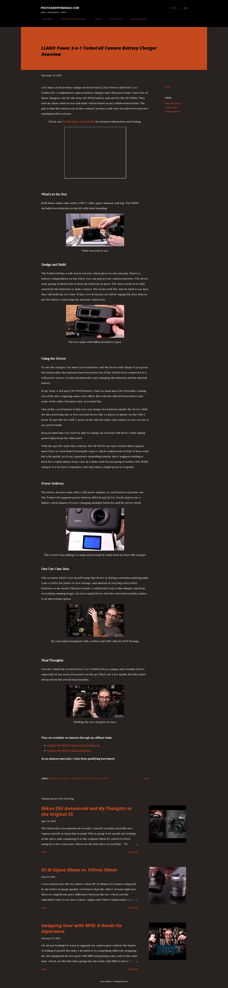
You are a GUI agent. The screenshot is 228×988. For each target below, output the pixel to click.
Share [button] (167, 87)
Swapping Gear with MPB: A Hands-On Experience (81, 928)
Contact (96, 19)
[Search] (173, 7)
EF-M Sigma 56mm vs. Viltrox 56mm (79, 870)
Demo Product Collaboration (71, 19)
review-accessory (173, 111)
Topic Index (46, 19)
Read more (133, 852)
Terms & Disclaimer (137, 19)
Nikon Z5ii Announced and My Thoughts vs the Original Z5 (86, 811)
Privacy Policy (114, 19)
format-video (171, 107)
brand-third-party (173, 103)
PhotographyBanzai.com (60, 8)
